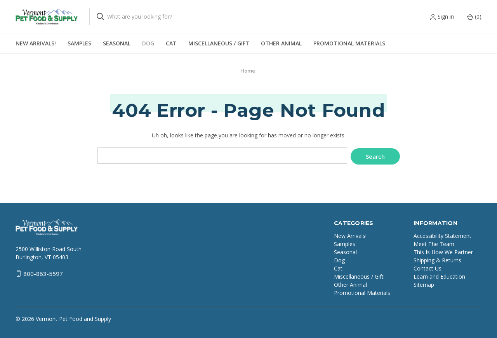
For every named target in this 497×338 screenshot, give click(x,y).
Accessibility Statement (442, 234)
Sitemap (424, 283)
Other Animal (281, 43)
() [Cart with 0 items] (474, 16)
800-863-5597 (43, 273)
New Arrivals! (36, 43)
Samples (79, 43)
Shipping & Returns (437, 259)
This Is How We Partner (443, 251)
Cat (171, 43)
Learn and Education (439, 275)
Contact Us (427, 267)
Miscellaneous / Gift (218, 43)
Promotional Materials (349, 43)
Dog (148, 43)
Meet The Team (434, 242)
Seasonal (116, 43)
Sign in (446, 16)
